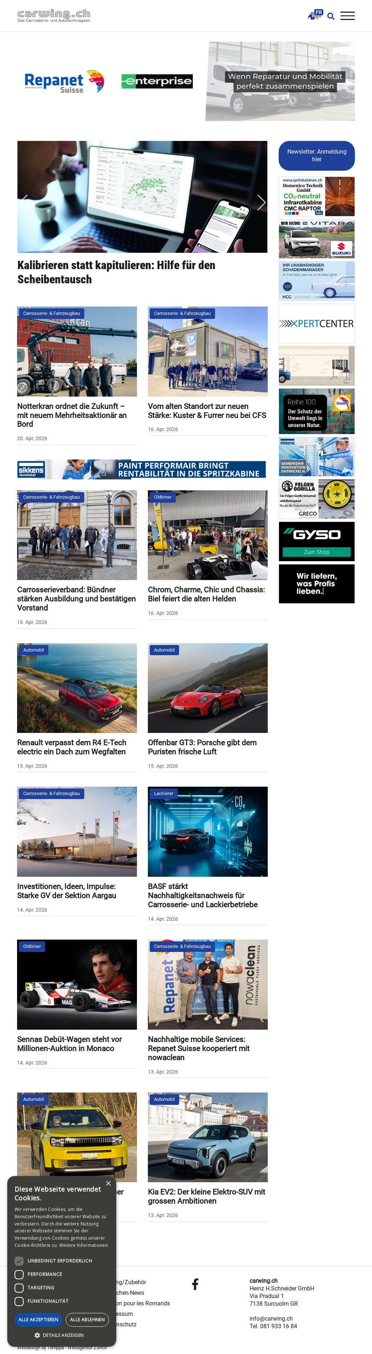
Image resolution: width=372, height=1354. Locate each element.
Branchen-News (124, 1292)
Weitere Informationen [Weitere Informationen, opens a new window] (83, 1245)
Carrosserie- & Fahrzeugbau (51, 313)
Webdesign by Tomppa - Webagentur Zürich (62, 1347)
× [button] (108, 1184)
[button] (62, 1335)
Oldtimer (162, 497)
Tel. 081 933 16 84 (273, 1326)
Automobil (33, 650)
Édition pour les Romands (137, 1303)
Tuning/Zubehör (125, 1282)
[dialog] (61, 1261)
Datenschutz (120, 1324)
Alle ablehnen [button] (87, 1320)
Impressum (118, 1313)
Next (262, 203)
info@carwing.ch (271, 1318)
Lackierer (163, 793)
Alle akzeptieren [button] (38, 1320)
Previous (23, 203)
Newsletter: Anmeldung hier (317, 155)
